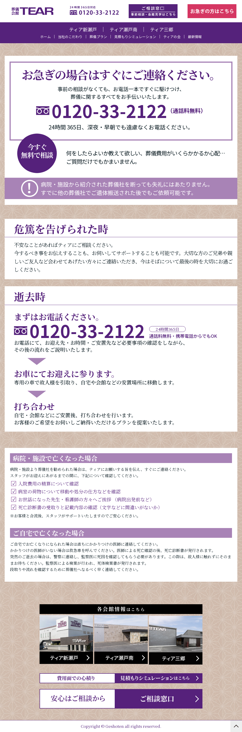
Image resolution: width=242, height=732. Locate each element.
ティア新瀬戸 (83, 29)
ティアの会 (172, 36)
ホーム (45, 36)
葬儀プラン (98, 36)
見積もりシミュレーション (135, 36)
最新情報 (195, 36)
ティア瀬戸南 (123, 29)
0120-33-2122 (109, 110)
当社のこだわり (70, 36)
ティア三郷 (161, 29)
